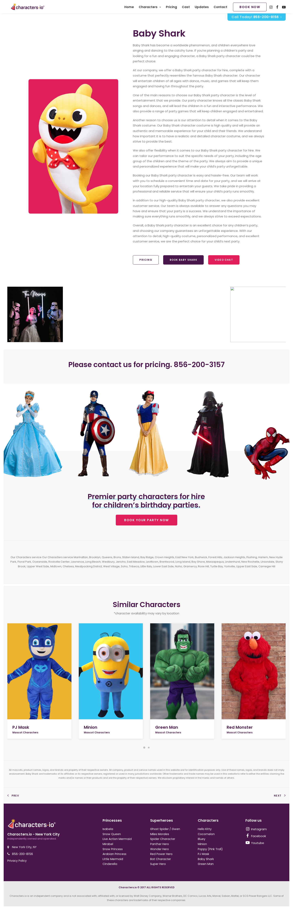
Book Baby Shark (183, 262)
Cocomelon (206, 834)
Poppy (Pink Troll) (210, 849)
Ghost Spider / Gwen (165, 829)
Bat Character (160, 859)
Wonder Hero (159, 849)
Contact (220, 8)
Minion (90, 727)
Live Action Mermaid (117, 839)
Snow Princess (113, 849)
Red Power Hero (161, 854)
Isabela (108, 829)
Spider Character (162, 839)
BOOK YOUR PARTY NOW (146, 522)
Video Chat (224, 262)
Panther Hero (159, 844)
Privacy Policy (17, 861)
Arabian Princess (114, 854)
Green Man (166, 727)
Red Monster (240, 727)
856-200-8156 (22, 854)
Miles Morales (159, 834)
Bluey (201, 839)
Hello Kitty (205, 829)
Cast (186, 8)
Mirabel (108, 844)
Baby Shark (206, 859)
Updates (202, 8)
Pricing (171, 8)
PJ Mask (20, 727)
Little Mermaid (113, 859)
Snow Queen (112, 834)
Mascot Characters (25, 732)
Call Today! (257, 19)
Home (129, 8)
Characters (150, 8)
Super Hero (158, 864)
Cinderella (110, 864)
